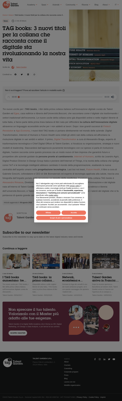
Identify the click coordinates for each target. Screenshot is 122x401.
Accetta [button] (74, 213)
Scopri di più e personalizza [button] (61, 218)
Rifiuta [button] (48, 213)
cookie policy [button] (53, 195)
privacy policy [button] (75, 186)
